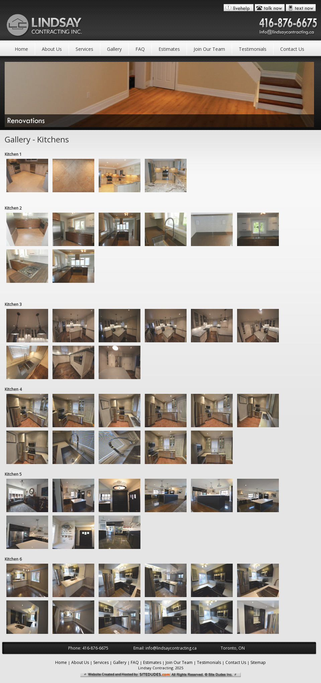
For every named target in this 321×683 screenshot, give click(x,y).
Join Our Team (209, 49)
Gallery (114, 49)
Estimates (169, 49)
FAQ (140, 49)
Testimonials (252, 49)
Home (21, 49)
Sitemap (258, 662)
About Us (52, 49)
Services (84, 49)
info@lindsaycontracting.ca (171, 648)
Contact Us (292, 49)
